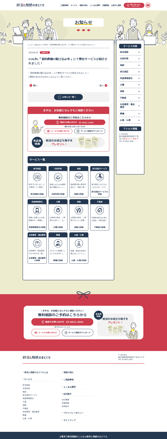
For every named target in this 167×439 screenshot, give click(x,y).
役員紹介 (65, 405)
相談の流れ (84, 5)
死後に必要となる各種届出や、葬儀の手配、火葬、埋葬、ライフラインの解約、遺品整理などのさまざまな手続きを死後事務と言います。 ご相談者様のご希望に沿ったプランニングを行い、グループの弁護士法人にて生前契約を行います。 (37, 219)
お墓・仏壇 (130, 120)
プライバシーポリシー (73, 411)
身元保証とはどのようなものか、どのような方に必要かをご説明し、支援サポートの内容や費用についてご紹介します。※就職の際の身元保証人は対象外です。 (99, 186)
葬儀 (130, 114)
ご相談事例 (64, 5)
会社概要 (65, 398)
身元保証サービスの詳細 (99, 193)
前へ (35, 85)
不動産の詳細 (99, 227)
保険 (130, 91)
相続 (130, 65)
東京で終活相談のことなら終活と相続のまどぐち (84, 434)
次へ (102, 85)
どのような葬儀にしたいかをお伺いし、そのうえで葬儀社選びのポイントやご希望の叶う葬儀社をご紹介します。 (57, 252)
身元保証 (130, 72)
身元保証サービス (30, 395)
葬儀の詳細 (58, 260)
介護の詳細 (58, 227)
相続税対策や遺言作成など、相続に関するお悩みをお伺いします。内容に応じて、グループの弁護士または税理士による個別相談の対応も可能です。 (78, 185)
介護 (130, 85)
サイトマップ (69, 418)
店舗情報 (105, 5)
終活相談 (130, 52)
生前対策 (130, 58)
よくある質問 (95, 5)
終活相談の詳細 (37, 194)
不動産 (130, 98)
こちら (51, 77)
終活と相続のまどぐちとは (36, 372)
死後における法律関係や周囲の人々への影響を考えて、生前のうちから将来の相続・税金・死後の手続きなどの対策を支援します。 (57, 186)
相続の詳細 (79, 194)
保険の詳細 (79, 227)
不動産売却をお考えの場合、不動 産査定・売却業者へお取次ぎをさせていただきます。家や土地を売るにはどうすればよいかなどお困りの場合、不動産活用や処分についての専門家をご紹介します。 (99, 219)
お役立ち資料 (116, 5)
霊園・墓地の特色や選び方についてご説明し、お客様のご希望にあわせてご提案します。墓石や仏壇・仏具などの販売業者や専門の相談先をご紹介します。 (78, 252)
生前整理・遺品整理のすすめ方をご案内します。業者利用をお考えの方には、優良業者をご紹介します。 (36, 252)
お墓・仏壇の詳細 (78, 260)
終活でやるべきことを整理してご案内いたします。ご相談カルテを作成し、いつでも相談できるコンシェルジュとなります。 (36, 186)
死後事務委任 (130, 78)
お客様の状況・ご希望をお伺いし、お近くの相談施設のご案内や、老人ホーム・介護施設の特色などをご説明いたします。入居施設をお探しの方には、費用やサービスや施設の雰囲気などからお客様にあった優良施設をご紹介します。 (57, 219)
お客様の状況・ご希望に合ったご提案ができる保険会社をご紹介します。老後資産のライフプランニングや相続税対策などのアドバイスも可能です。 (78, 219)
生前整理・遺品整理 (130, 105)
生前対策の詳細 (57, 194)
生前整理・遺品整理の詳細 (37, 259)
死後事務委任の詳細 (37, 227)
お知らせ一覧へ (69, 97)
